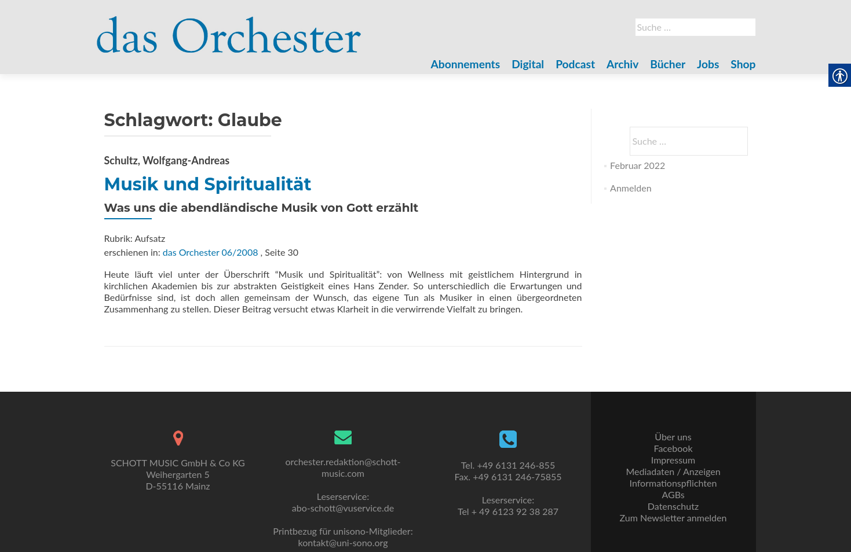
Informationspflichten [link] (673, 482)
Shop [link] (743, 64)
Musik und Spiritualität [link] (208, 184)
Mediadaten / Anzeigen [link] (673, 471)
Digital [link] (528, 64)
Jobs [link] (708, 64)
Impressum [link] (673, 459)
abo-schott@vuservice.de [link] (343, 507)
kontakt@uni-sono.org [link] (343, 542)
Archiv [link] (622, 64)
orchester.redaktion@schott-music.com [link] (342, 467)
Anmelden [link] (630, 187)
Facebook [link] (672, 448)
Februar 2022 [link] (637, 165)
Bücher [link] (667, 64)
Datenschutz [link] (673, 506)
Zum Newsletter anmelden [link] (673, 517)
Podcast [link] (575, 64)
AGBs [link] (673, 494)
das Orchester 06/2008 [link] (210, 251)
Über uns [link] (673, 436)
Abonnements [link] (466, 64)
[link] (229, 27)
